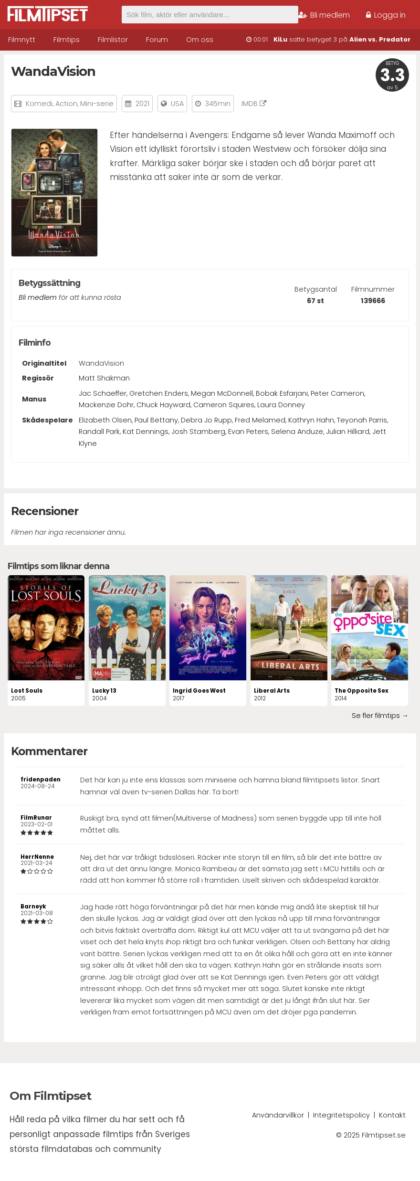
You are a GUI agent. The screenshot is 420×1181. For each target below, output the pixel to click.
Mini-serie (97, 103)
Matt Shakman (104, 378)
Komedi (39, 103)
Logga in (386, 15)
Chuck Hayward (163, 405)
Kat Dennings (145, 431)
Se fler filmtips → (380, 715)
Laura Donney (281, 405)
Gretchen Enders (158, 393)
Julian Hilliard (347, 431)
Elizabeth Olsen (105, 420)
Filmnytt (21, 39)
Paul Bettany (156, 420)
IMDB (254, 103)
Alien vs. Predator (379, 39)
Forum (157, 39)
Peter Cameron (337, 393)
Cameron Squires (223, 405)
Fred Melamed (260, 420)
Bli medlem (324, 15)
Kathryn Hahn (311, 420)
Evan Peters (248, 431)
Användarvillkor (278, 1115)
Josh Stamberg (198, 431)
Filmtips (66, 39)
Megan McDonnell (222, 393)
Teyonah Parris (362, 420)
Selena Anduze (297, 431)
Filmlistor (113, 39)
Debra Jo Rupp (206, 420)
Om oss (199, 39)
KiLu (280, 39)
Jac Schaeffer (102, 393)
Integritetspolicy (341, 1115)
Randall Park (99, 431)
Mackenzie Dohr (106, 405)
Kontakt (392, 1115)
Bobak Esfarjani (282, 393)
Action (66, 103)
